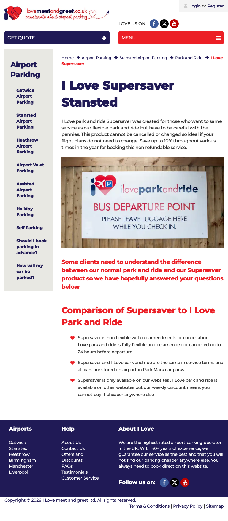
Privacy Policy (187, 506)
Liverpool (18, 472)
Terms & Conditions (149, 506)
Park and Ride (188, 57)
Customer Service (80, 478)
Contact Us (73, 448)
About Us (71, 442)
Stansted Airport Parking (143, 57)
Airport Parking (96, 57)
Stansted (18, 448)
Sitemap (215, 506)
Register (216, 6)
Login (192, 6)
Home (67, 57)
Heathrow (19, 454)
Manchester (21, 466)
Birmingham (22, 460)
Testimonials (74, 472)
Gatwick (17, 442)
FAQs (67, 466)
